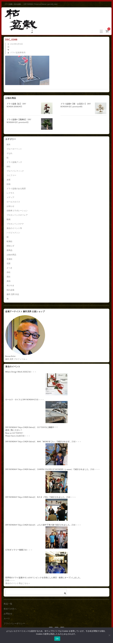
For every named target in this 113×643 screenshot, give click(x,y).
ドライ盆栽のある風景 (16, 189)
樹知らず (10, 246)
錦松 (8, 167)
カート (7, 618)
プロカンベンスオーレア (17, 215)
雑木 (8, 145)
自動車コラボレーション (17, 211)
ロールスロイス (13, 202)
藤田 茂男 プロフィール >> (16, 359)
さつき (9, 268)
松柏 (8, 184)
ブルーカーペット (14, 149)
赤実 (8, 180)
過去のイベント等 (14, 228)
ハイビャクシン (13, 233)
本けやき (10, 286)
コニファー (11, 175)
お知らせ (10, 206)
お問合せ (8, 614)
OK (57, 639)
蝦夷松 (9, 241)
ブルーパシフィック (15, 171)
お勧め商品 (11, 255)
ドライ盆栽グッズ (14, 162)
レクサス (10, 193)
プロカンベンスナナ (15, 224)
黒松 (8, 277)
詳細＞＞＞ (31, 372)
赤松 (8, 272)
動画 (8, 219)
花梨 (8, 264)
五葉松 (9, 259)
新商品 (9, 250)
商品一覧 (8, 604)
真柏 (8, 281)
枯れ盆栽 (10, 290)
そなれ (9, 153)
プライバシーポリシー (14, 623)
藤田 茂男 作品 (13, 294)
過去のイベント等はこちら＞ (17, 583)
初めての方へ (10, 609)
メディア (10, 197)
